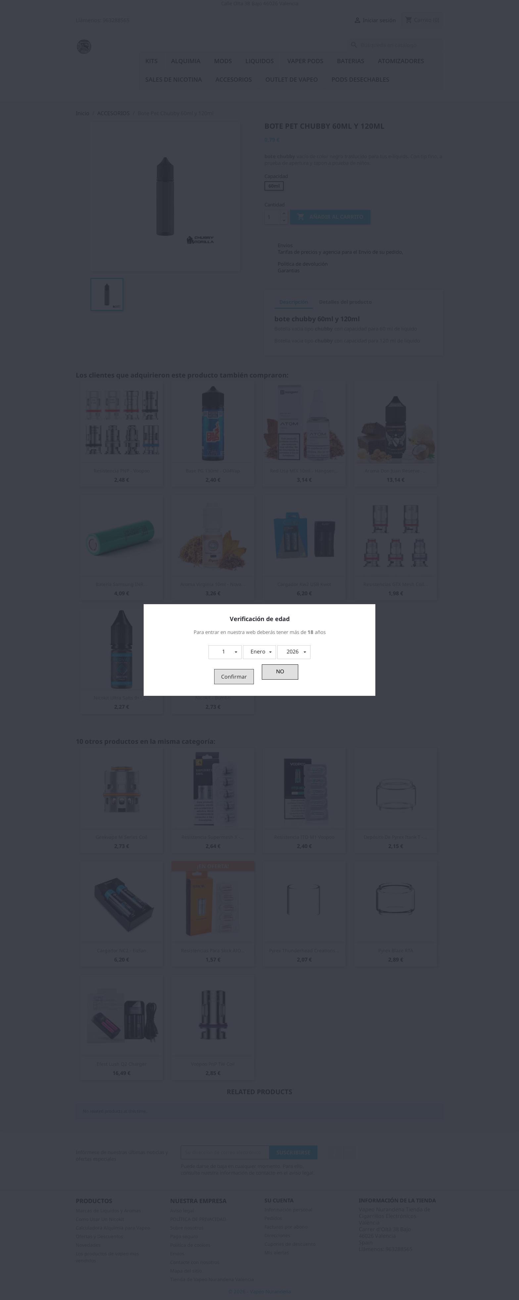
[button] (225, 652)
